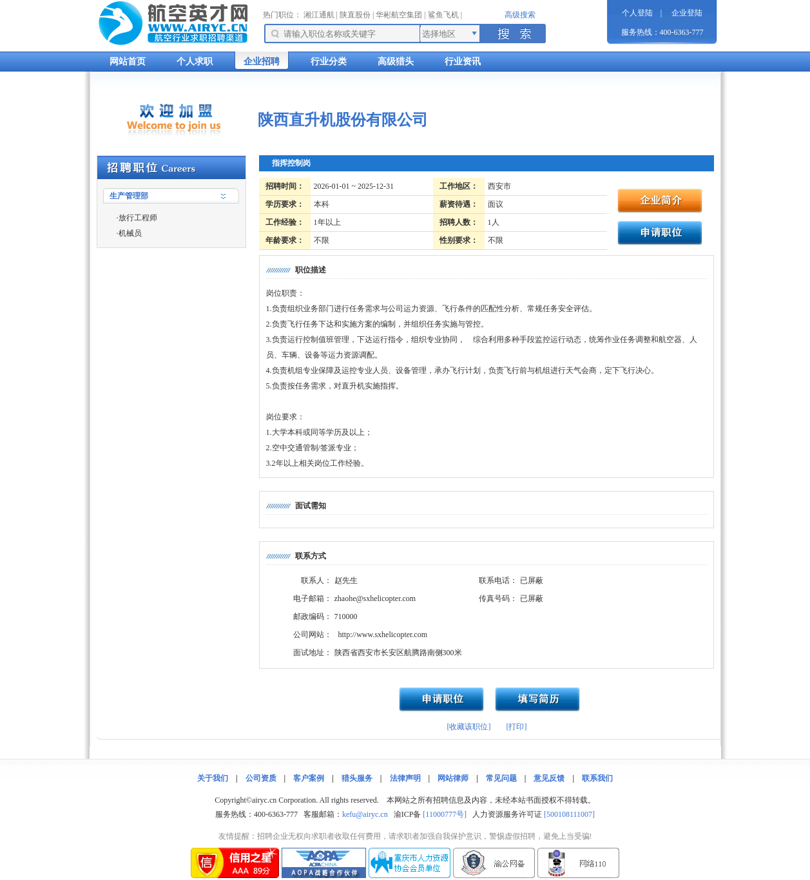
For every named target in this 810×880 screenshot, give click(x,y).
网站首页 (128, 61)
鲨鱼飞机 (443, 14)
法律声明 (405, 778)
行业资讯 (463, 61)
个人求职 (195, 61)
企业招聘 (262, 61)
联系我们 (597, 778)
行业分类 (329, 61)
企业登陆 (686, 12)
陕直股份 (355, 14)
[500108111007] (569, 814)
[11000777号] (445, 814)
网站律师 (453, 778)
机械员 (130, 233)
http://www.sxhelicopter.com (383, 634)
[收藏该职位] (469, 726)
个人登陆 (637, 12)
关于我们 (212, 778)
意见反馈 (549, 778)
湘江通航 (319, 14)
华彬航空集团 (399, 14)
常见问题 (501, 778)
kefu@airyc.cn (365, 814)
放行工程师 (138, 217)
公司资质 (261, 778)
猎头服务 (357, 778)
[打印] (516, 726)
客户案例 (308, 778)
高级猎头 (396, 61)
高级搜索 (520, 14)
